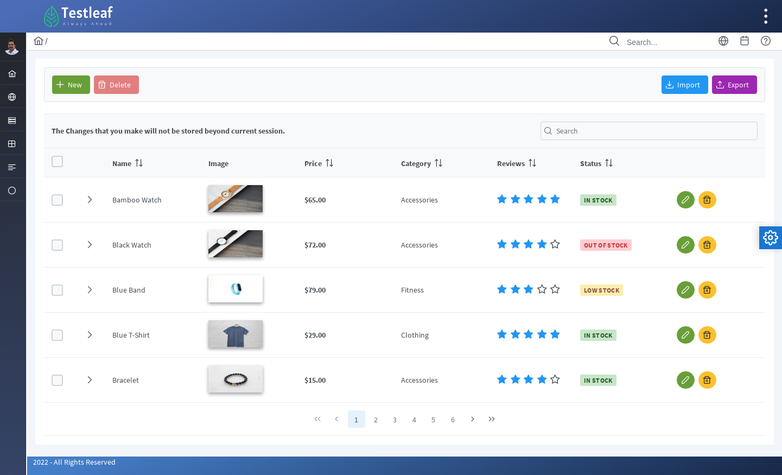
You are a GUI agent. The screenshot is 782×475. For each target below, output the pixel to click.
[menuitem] (13, 73)
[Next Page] (472, 419)
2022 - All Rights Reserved (74, 462)
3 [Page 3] (395, 420)
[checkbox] (57, 161)
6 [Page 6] (453, 420)
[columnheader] (153, 163)
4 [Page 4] (414, 420)
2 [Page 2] (376, 420)
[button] (71, 84)
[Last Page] (491, 419)
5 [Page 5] (433, 420)
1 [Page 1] (356, 420)
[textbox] (649, 131)
